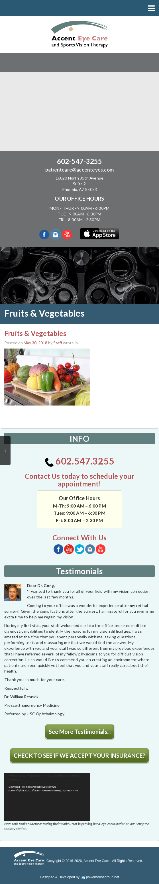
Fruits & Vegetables (35, 333)
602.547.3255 (80, 461)
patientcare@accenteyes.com (79, 169)
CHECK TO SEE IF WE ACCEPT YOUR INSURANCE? (79, 755)
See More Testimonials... (80, 731)
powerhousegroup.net (100, 877)
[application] (47, 797)
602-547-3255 (79, 161)
